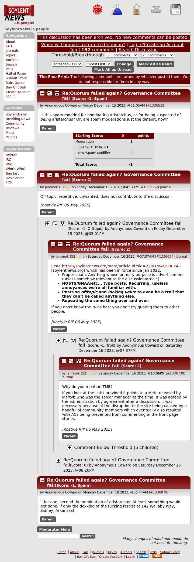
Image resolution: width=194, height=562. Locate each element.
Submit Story (16, 78)
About (10, 42)
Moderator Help (54, 529)
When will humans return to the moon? (83, 44)
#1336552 (149, 187)
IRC (8, 160)
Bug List (12, 173)
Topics (11, 55)
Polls (9, 69)
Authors (12, 60)
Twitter (11, 155)
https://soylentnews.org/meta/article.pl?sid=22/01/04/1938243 (121, 266)
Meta (10, 133)
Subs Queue (15, 83)
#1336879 (158, 492)
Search (11, 64)
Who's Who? (16, 169)
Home (61, 552)
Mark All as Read (155, 64)
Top (73, 49)
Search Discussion (138, 49)
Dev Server (15, 178)
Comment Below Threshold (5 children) (116, 447)
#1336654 (165, 256)
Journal (165, 187)
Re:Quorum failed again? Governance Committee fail (125, 223)
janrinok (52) (55, 187)
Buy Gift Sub (16, 87)
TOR (9, 182)
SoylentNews (19, 15)
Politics (11, 137)
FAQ (9, 46)
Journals (12, 51)
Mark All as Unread (113, 69)
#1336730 (175, 373)
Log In (11, 96)
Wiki (9, 164)
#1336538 (155, 105)
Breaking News (18, 119)
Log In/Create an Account (156, 44)
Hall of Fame (16, 74)
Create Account (18, 92)
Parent (48, 128)
